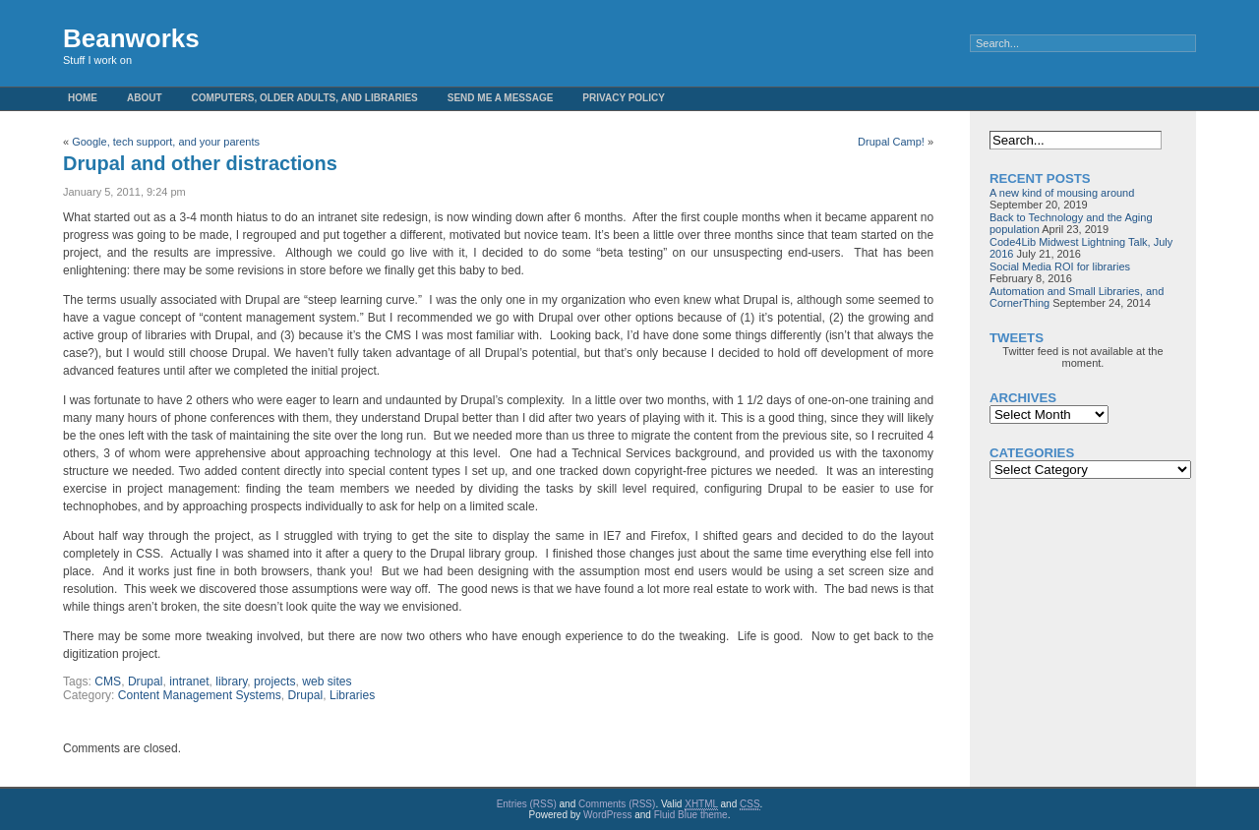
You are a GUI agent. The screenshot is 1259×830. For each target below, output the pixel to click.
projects (274, 681)
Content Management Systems (199, 695)
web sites (326, 681)
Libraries (352, 695)
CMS (107, 681)
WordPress (607, 814)
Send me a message (501, 97)
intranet (189, 681)
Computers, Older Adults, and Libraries (305, 97)
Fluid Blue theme (691, 814)
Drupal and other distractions (200, 163)
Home (82, 97)
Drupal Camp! (891, 142)
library (231, 681)
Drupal (145, 681)
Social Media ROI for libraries (1059, 266)
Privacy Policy (623, 97)
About (144, 97)
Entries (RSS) (527, 804)
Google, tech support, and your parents (166, 142)
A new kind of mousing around (1061, 193)
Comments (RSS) (616, 804)
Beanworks (131, 38)
